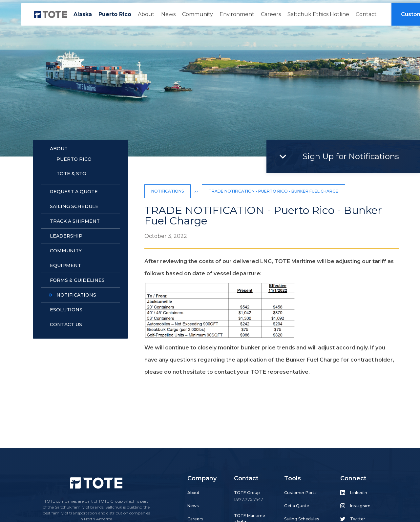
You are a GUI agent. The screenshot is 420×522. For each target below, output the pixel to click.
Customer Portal (301, 492)
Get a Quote (296, 505)
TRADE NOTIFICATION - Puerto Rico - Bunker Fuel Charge (273, 191)
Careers (271, 14)
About (146, 14)
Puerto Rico (114, 14)
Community (197, 14)
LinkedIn (358, 492)
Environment (237, 14)
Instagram (360, 505)
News (168, 14)
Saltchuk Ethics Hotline (318, 14)
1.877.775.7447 (248, 499)
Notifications (167, 191)
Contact (366, 14)
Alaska (83, 14)
